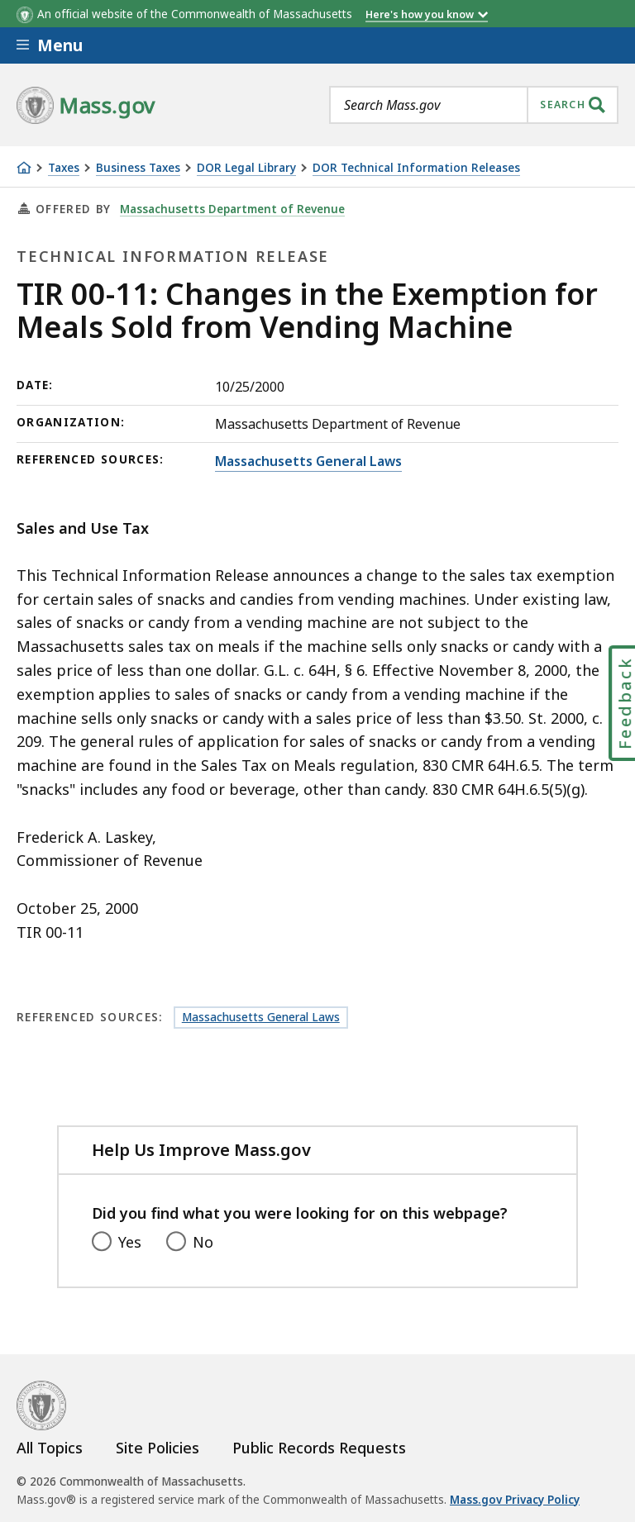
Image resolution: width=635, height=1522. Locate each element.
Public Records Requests (319, 1448)
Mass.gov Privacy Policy (515, 1499)
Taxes (63, 168)
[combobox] (473, 105)
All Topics (50, 1448)
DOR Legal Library (246, 168)
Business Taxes (138, 168)
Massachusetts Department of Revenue (232, 209)
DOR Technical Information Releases (416, 168)
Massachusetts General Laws (308, 461)
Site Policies (157, 1448)
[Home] (24, 167)
